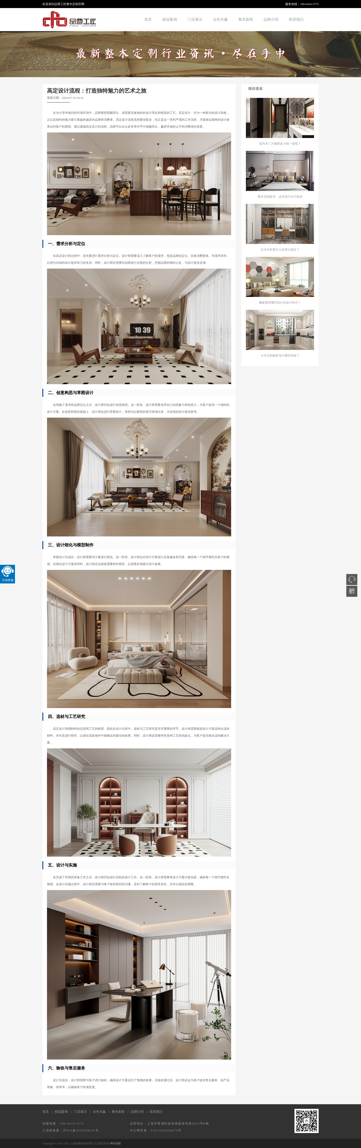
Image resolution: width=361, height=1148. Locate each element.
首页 (148, 19)
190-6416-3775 (309, 4)
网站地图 (115, 1143)
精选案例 (169, 19)
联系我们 (296, 19)
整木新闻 (245, 19)
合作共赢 (220, 19)
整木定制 (72, 4)
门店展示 (195, 19)
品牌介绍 (271, 19)
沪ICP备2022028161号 (81, 1130)
